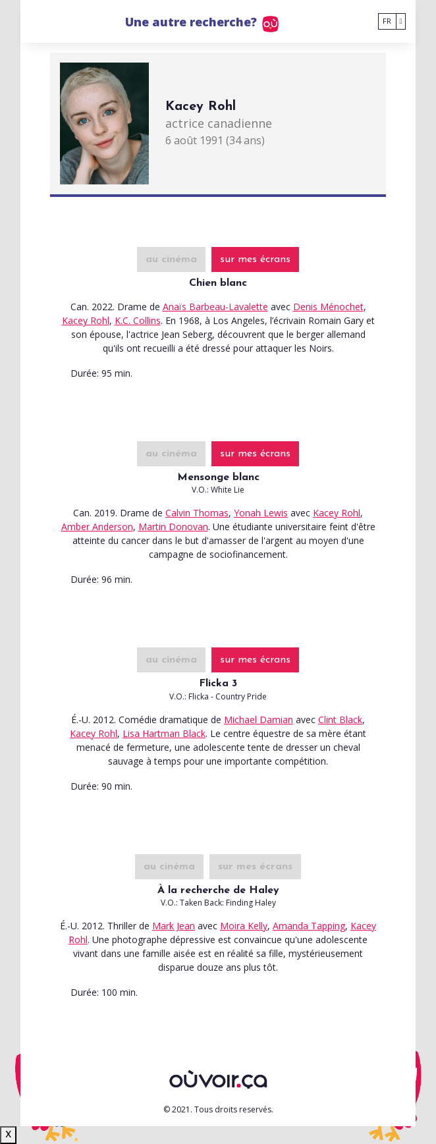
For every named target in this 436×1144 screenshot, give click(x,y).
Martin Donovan (173, 526)
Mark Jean (173, 925)
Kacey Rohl (85, 320)
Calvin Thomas (197, 512)
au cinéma (171, 259)
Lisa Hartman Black (164, 733)
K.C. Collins (138, 320)
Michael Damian (258, 719)
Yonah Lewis (261, 512)
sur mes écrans (255, 259)
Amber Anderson (97, 526)
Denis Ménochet (328, 306)
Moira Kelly (243, 925)
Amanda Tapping (309, 925)
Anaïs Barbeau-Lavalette (215, 306)
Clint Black (340, 719)
